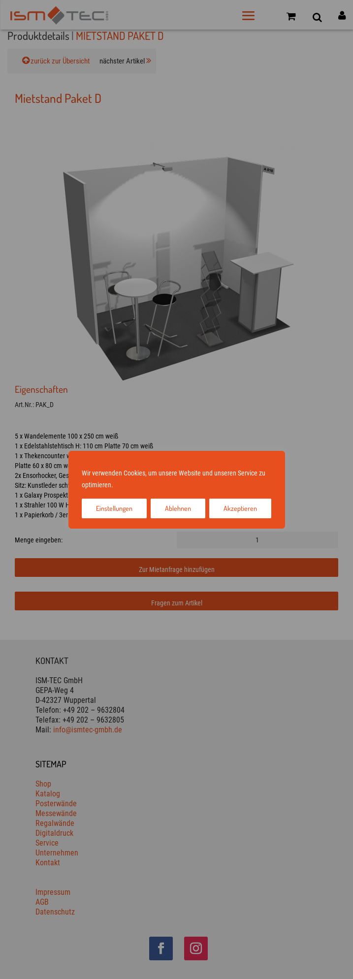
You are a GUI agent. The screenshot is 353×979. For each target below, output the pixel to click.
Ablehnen (178, 508)
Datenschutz (164, 485)
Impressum (130, 485)
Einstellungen (114, 508)
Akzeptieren (240, 508)
